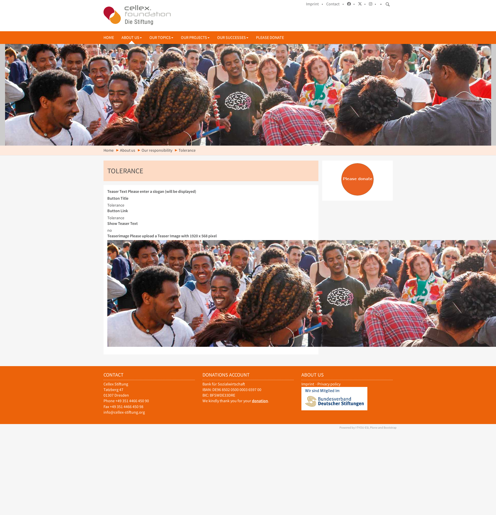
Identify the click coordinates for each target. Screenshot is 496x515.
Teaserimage (162, 235)
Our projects (195, 37)
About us (132, 37)
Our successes (232, 37)
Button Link (117, 210)
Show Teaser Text (122, 223)
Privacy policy (328, 384)
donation (260, 400)
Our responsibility (157, 150)
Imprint (307, 384)
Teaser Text (151, 191)
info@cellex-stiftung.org (124, 412)
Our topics (161, 37)
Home (109, 37)
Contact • (335, 4)
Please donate (270, 37)
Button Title (117, 198)
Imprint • (314, 4)
